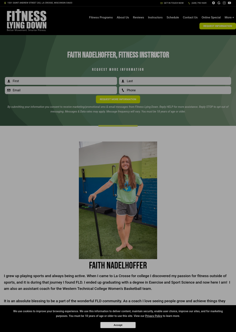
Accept (118, 325)
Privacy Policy (153, 315)
